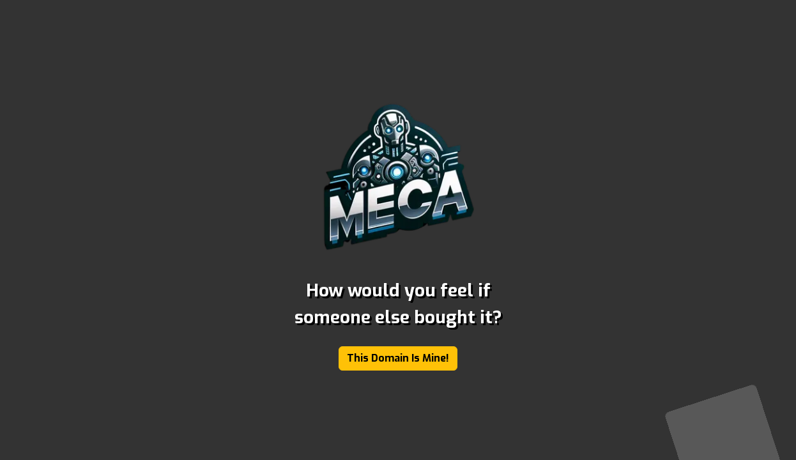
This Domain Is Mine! (398, 358)
